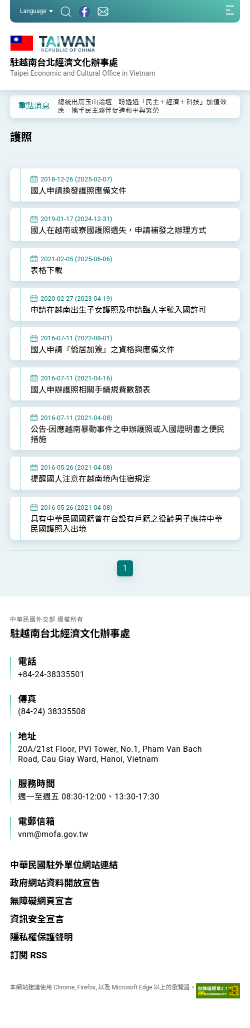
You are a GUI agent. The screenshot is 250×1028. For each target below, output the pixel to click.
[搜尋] (66, 11)
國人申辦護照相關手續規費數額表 (90, 389)
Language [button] (36, 11)
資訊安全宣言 (37, 919)
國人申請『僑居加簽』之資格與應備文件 (102, 349)
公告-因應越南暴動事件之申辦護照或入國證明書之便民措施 (127, 434)
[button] (25, 106)
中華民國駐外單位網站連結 (64, 865)
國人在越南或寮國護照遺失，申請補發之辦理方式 (118, 230)
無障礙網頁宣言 (41, 901)
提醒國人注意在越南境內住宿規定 (90, 479)
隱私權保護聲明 (41, 937)
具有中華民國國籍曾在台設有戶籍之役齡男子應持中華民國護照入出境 (126, 524)
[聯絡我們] (103, 11)
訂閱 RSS (28, 955)
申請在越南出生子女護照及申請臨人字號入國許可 (118, 310)
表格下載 (46, 270)
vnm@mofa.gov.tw (53, 834)
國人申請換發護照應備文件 (78, 190)
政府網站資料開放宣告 (55, 883)
